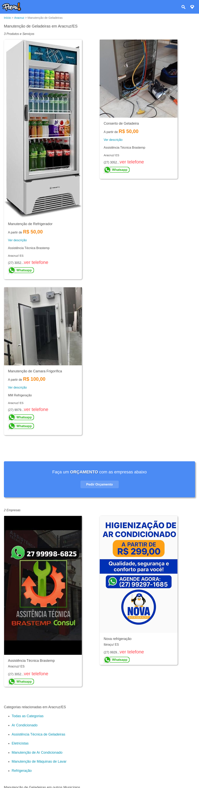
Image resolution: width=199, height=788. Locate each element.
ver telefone (36, 262)
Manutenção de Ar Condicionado (37, 752)
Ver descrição (17, 240)
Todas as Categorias (28, 716)
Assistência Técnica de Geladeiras (38, 734)
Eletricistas (20, 743)
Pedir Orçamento (99, 484)
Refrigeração (22, 771)
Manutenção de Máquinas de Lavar (39, 761)
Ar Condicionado (25, 725)
